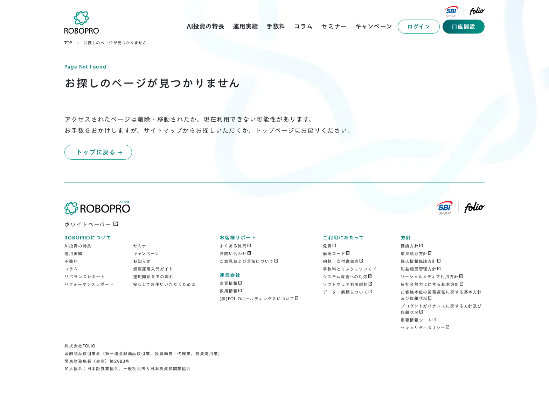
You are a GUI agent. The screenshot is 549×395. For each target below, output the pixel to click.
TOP (68, 42)
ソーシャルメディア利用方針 (432, 276)
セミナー (142, 246)
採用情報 (231, 291)
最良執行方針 (416, 253)
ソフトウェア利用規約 (348, 284)
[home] (81, 22)
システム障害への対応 (347, 276)
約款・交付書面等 (343, 261)
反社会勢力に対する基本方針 (432, 284)
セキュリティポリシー (425, 327)
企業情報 (231, 283)
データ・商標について (348, 292)
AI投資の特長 (77, 246)
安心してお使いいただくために (164, 284)
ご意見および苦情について (249, 261)
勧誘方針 (412, 246)
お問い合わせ (235, 253)
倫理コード (336, 253)
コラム (71, 269)
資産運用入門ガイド (153, 269)
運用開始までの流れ (153, 276)
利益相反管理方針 (421, 269)
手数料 (71, 261)
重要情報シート (419, 320)
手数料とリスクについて (350, 269)
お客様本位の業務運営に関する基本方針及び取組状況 (441, 295)
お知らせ (142, 261)
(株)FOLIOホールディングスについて (259, 298)
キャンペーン (146, 253)
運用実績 (73, 253)
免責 (329, 246)
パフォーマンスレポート (89, 284)
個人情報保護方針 (421, 261)
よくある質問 (235, 246)
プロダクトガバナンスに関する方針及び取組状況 (441, 309)
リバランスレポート (84, 276)
